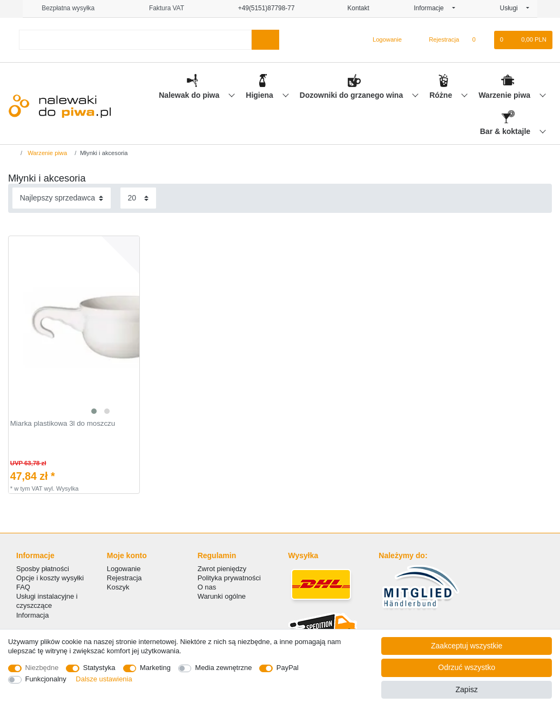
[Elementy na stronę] (138, 198)
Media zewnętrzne (223, 668)
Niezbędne (42, 668)
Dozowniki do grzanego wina (352, 95)
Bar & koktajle (506, 131)
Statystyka (99, 668)
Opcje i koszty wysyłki (50, 578)
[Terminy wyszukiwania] (135, 40)
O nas (207, 587)
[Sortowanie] (61, 198)
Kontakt (354, 8)
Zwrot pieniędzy (222, 569)
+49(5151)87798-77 (261, 8)
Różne (441, 95)
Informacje (432, 8)
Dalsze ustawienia (104, 679)
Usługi (512, 8)
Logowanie (124, 569)
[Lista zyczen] (479, 40)
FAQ (23, 587)
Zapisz (467, 689)
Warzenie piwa (505, 95)
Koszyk (118, 587)
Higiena (260, 95)
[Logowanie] (382, 40)
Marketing (155, 668)
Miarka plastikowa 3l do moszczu (62, 423)
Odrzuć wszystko (466, 667)
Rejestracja (124, 578)
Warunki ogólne (222, 596)
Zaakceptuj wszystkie (466, 645)
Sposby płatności (42, 569)
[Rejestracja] (437, 40)
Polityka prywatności (229, 578)
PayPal (287, 668)
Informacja (32, 615)
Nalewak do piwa (190, 95)
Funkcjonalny (45, 679)
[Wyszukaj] (265, 40)
